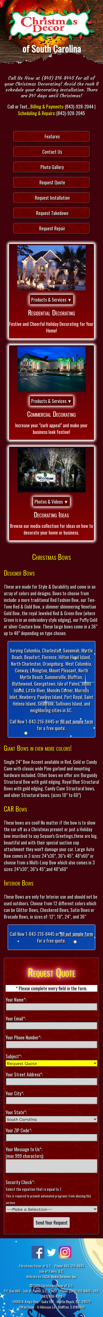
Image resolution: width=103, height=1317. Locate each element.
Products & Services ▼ (51, 299)
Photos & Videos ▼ (51, 501)
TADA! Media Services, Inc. (59, 1276)
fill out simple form (76, 721)
